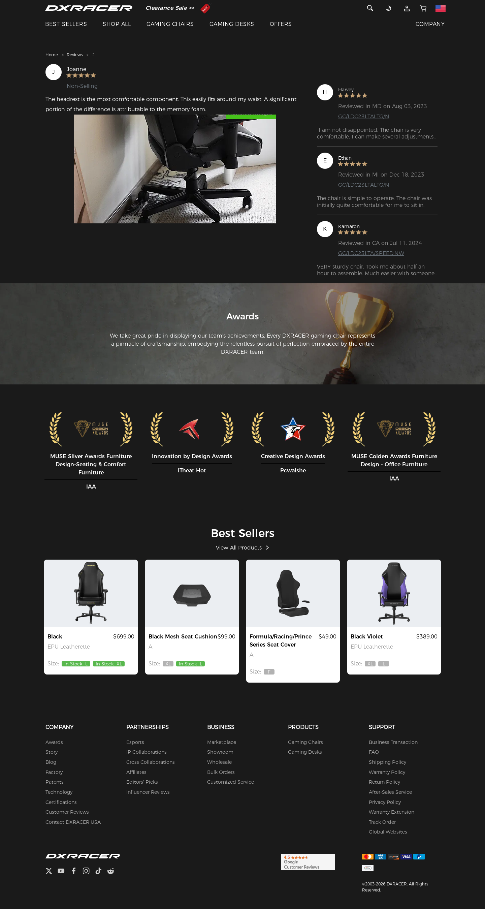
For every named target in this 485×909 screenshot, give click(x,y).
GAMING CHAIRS (170, 24)
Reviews (75, 54)
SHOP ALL (117, 24)
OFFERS (281, 24)
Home (51, 54)
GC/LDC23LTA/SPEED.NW (371, 253)
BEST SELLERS (66, 24)
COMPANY (430, 24)
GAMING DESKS (231, 24)
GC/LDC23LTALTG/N (364, 116)
